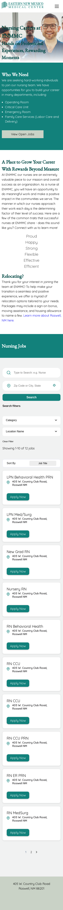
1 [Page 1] (25, 852)
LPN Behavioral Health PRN (30, 477)
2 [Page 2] (31, 852)
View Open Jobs (22, 134)
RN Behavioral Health (25, 626)
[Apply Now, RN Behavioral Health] (18, 646)
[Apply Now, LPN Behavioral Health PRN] (18, 496)
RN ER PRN (16, 775)
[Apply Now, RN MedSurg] (18, 832)
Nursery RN (17, 589)
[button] (54, 385)
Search (31, 397)
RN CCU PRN (18, 738)
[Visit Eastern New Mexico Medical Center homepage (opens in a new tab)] (23, 5)
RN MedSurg (17, 813)
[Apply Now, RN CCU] (18, 683)
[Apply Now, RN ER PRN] (18, 795)
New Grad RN (18, 551)
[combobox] (31, 385)
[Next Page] (37, 852)
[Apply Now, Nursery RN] (18, 608)
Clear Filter (8, 441)
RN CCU (13, 663)
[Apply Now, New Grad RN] (18, 571)
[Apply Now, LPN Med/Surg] (18, 534)
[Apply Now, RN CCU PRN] (18, 757)
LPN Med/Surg (19, 514)
